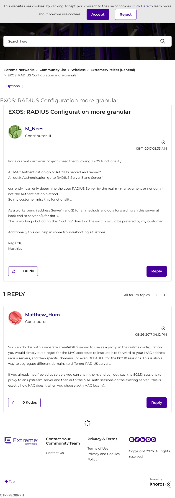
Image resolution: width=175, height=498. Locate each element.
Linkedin (142, 439)
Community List (53, 70)
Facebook (131, 439)
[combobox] (87, 41)
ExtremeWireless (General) (113, 70)
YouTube (148, 439)
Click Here (140, 6)
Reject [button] (126, 14)
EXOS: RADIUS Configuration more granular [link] (43, 75)
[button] (98, 14)
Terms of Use (98, 448)
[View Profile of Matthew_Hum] (42, 314)
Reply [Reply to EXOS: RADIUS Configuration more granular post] (156, 271)
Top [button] (12, 482)
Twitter (137, 439)
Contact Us (55, 453)
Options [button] (13, 86)
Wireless (78, 70)
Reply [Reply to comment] (156, 402)
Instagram (153, 439)
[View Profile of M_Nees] (34, 128)
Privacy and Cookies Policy (104, 456)
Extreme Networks (18, 70)
